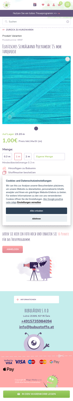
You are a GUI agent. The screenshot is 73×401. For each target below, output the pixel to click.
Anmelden (13, 249)
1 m (18, 156)
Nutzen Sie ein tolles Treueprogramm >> (36, 13)
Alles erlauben (36, 211)
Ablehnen (36, 218)
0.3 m (7, 156)
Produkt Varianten (12, 36)
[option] (36, 90)
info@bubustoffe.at (36, 326)
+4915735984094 (36, 321)
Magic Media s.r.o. (34, 380)
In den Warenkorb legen (36, 394)
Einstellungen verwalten (29, 202)
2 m (28, 156)
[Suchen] (36, 21)
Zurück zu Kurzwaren (20, 29)
